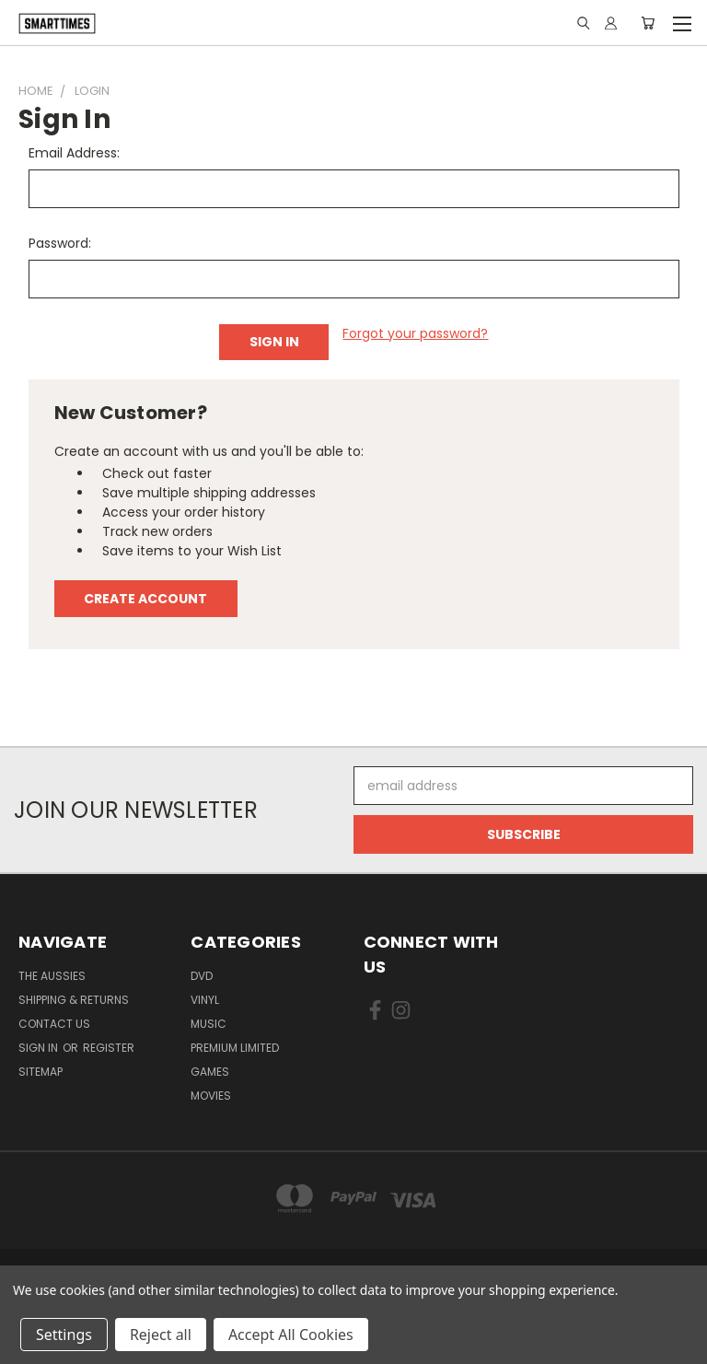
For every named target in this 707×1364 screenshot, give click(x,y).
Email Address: (74, 153)
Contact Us (54, 1024)
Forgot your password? (415, 333)
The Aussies (52, 976)
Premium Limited (235, 1047)
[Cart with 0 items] (647, 23)
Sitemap (40, 1071)
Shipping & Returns (73, 1000)
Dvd (202, 976)
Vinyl (205, 1000)
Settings (64, 1334)
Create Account (145, 598)
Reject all (160, 1334)
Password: (60, 243)
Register (108, 1047)
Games (210, 1071)
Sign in (39, 1047)
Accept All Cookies (291, 1334)
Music (208, 1024)
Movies (211, 1095)
